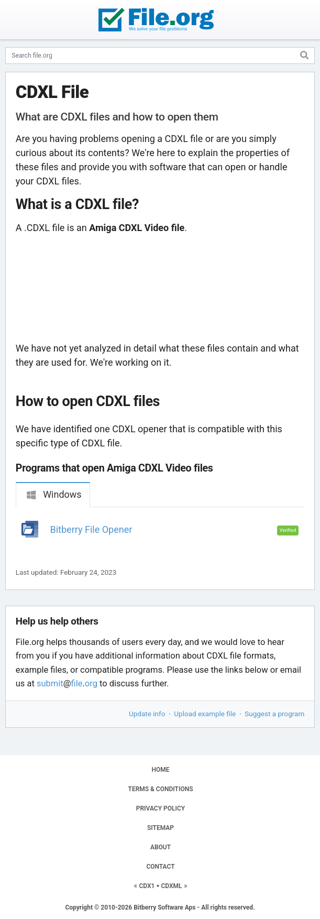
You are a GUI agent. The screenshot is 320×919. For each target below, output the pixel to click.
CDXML (171, 886)
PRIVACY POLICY (160, 808)
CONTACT (160, 866)
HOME (160, 769)
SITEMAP (160, 828)
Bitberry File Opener (91, 529)
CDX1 (147, 886)
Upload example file (205, 713)
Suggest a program (274, 713)
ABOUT (160, 847)
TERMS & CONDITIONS (160, 789)
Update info (147, 713)
